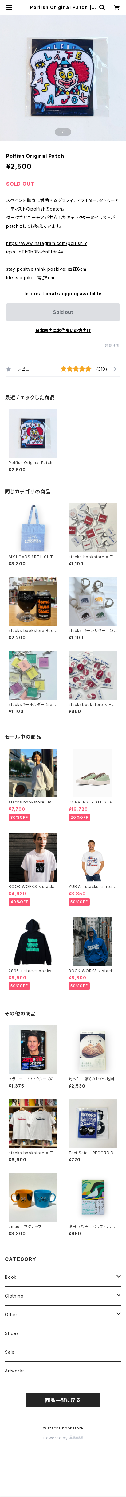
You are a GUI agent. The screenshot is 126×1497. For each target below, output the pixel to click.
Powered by (63, 1438)
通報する (112, 345)
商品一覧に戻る (63, 1400)
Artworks (15, 1370)
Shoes (12, 1333)
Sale (10, 1352)
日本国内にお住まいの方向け (63, 330)
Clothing (14, 1295)
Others (12, 1314)
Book (11, 1277)
